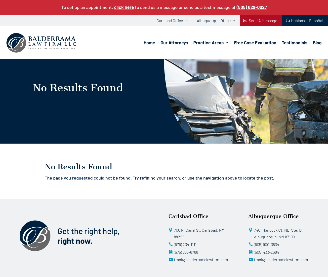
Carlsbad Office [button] (170, 20)
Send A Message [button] (263, 20)
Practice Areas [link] (208, 42)
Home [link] (149, 42)
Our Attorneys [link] (174, 42)
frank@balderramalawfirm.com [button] (201, 259)
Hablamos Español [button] (307, 20)
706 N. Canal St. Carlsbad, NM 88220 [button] (199, 233)
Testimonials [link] (294, 42)
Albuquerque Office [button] (214, 20)
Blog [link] (317, 42)
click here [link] (124, 7)
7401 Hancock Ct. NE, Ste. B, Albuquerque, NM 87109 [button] (278, 233)
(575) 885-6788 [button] (186, 252)
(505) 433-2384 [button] (266, 252)
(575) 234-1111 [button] (185, 244)
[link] (252, 7)
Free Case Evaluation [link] (255, 42)
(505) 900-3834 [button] (266, 244)
